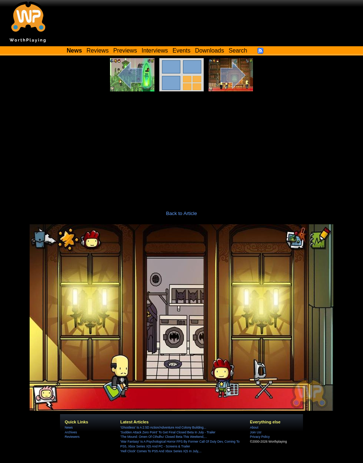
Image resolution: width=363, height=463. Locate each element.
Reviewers (72, 437)
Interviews (154, 50)
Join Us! (256, 432)
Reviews (98, 50)
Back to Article (181, 213)
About (254, 427)
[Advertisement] (181, 147)
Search (238, 50)
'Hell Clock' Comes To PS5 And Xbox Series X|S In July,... (161, 451)
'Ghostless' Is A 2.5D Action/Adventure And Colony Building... (163, 427)
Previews (125, 50)
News (69, 427)
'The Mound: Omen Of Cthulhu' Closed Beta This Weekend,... (163, 437)
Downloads (209, 50)
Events (181, 50)
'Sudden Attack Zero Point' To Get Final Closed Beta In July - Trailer (168, 432)
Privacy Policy (260, 437)
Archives (71, 432)
